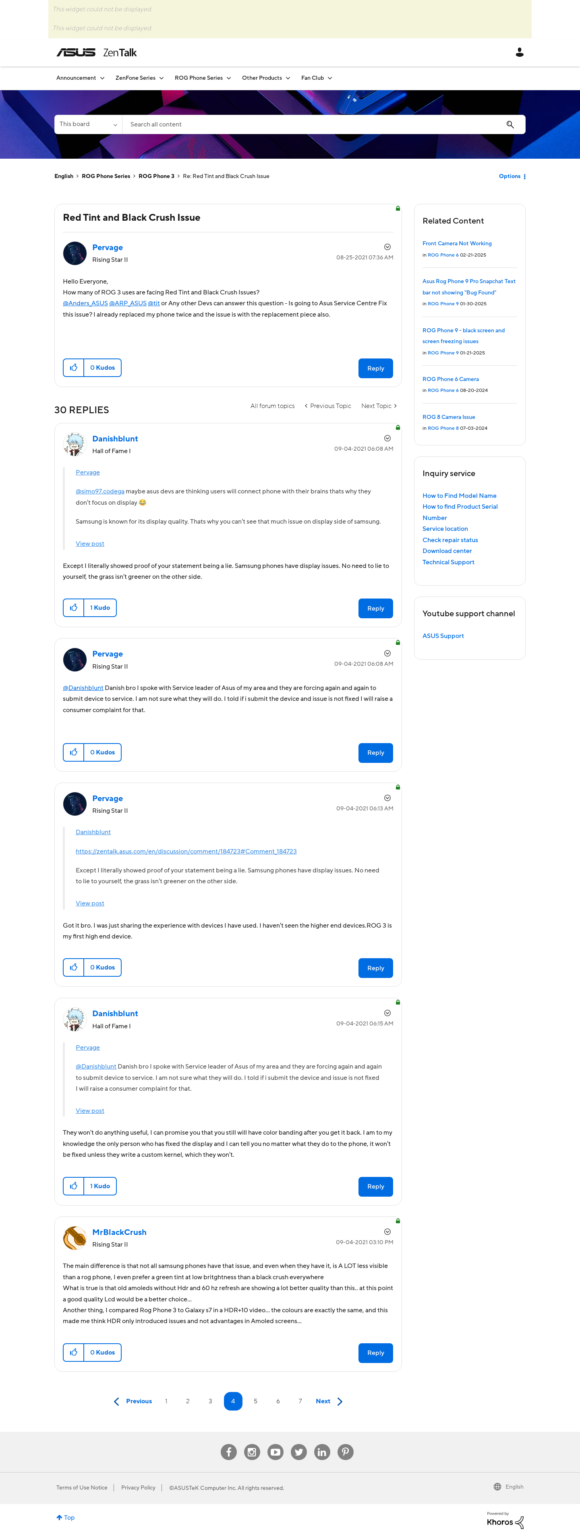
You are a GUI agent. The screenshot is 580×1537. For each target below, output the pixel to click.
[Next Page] (331, 1402)
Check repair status (450, 540)
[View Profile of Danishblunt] (115, 439)
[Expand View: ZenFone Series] (161, 78)
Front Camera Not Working (457, 243)
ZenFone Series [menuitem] (135, 78)
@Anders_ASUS (85, 303)
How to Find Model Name (460, 496)
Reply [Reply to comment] (375, 609)
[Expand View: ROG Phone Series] (229, 78)
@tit (154, 303)
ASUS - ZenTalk (96, 52)
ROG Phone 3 (156, 176)
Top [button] (69, 1518)
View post (90, 544)
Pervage (88, 472)
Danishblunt (93, 832)
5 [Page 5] (255, 1401)
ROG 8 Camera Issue (449, 417)
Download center (447, 551)
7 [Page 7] (300, 1401)
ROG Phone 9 (443, 304)
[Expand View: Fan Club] (330, 78)
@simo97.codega (100, 491)
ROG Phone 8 (443, 428)
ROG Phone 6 (443, 255)
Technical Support (448, 562)
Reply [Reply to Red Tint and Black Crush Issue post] (375, 369)
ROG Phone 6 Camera (451, 379)
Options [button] (509, 176)
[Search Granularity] (88, 124)
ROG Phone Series (106, 176)
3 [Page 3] (210, 1401)
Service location (445, 529)
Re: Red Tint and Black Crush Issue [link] (226, 176)
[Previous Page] (131, 1402)
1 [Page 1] (166, 1401)
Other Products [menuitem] (262, 78)
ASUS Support (443, 636)
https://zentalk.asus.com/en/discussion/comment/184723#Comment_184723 (186, 851)
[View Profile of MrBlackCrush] (119, 1232)
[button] (74, 367)
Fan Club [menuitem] (312, 78)
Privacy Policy (138, 1487)
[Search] (324, 124)
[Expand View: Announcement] (102, 78)
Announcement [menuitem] (76, 78)
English (63, 176)
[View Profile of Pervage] (107, 247)
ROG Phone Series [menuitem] (199, 78)
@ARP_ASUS (128, 303)
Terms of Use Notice (82, 1487)
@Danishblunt (83, 688)
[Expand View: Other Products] (288, 78)
